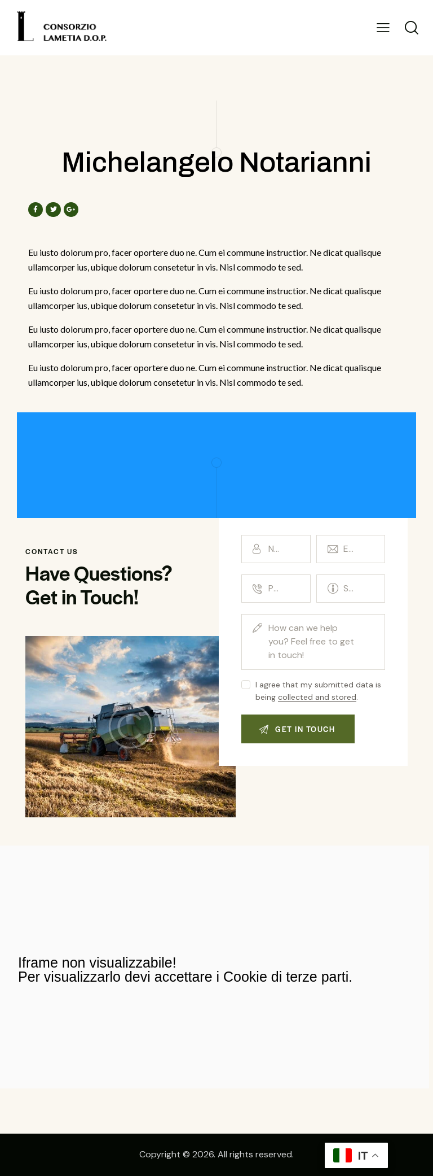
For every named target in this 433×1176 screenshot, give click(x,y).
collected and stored (317, 697)
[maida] (214, 967)
